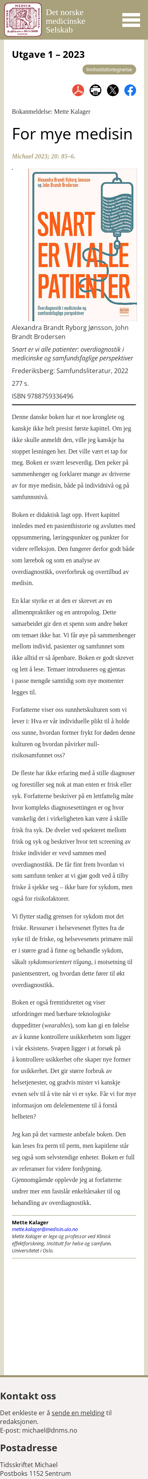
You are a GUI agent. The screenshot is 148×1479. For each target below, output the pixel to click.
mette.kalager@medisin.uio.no (45, 1229)
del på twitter (113, 90)
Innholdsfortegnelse (109, 69)
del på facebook (130, 90)
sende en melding (78, 1412)
